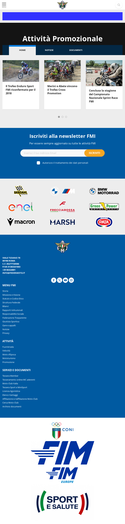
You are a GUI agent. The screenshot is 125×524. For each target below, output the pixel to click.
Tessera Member (10, 375)
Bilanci (5, 306)
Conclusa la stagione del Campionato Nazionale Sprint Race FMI (103, 96)
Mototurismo (8, 358)
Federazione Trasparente (14, 317)
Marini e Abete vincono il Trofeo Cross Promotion (62, 89)
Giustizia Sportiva (10, 321)
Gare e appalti (9, 325)
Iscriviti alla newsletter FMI (62, 136)
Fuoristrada (8, 346)
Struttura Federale (11, 302)
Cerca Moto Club (10, 402)
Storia (5, 290)
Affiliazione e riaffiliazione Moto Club (20, 398)
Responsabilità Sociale (13, 313)
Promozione (8, 362)
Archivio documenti (11, 406)
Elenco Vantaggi (10, 394)
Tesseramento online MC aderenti (18, 379)
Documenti (75, 50)
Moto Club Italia (10, 383)
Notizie (49, 50)
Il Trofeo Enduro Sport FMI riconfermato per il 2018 (20, 89)
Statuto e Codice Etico (13, 298)
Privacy (5, 333)
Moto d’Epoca (9, 354)
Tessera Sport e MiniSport (14, 387)
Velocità (6, 350)
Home (22, 50)
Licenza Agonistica (11, 391)
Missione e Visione (11, 294)
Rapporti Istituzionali (12, 310)
